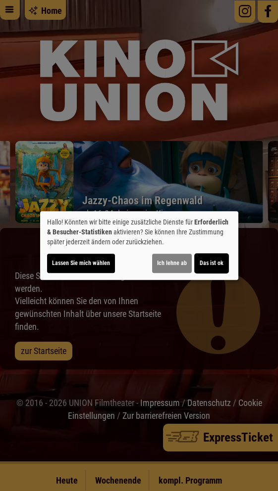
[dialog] (139, 245)
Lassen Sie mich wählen (81, 263)
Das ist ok (211, 263)
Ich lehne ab (172, 263)
